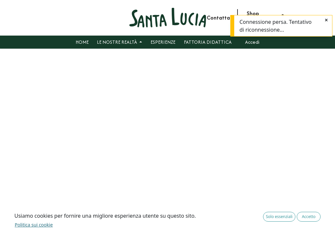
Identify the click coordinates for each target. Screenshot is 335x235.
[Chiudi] (326, 20)
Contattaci (220, 18)
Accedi (252, 42)
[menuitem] (82, 42)
